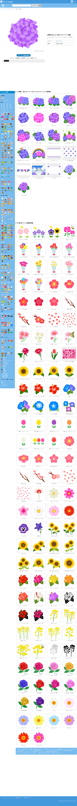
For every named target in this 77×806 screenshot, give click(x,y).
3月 (4, 104)
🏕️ (8, 304)
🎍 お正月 (3, 357)
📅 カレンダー (4, 110)
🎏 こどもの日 (4, 100)
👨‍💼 (2, 266)
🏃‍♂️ (8, 277)
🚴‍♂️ (11, 247)
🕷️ (5, 356)
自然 (7, 112)
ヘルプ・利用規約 (16, 797)
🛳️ (5, 251)
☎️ (5, 316)
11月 (11, 107)
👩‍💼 (5, 266)
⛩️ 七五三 (3, 372)
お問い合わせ (27, 797)
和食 (2, 197)
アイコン (3, 320)
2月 (10, 108)
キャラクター (4, 328)
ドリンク (3, 216)
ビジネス (3, 263)
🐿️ (5, 155)
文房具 (6, 270)
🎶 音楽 (3, 306)
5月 (10, 104)
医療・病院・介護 (5, 282)
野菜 (2, 223)
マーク (7, 320)
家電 (2, 313)
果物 (5, 223)
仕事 (7, 263)
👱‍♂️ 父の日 (3, 366)
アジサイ (60, 41)
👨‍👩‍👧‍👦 (2, 261)
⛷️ (2, 304)
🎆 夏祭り (3, 369)
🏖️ (11, 136)
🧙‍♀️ (11, 353)
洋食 (5, 197)
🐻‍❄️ (11, 148)
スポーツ (3, 294)
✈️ (11, 249)
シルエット (4, 383)
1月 (8, 108)
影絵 (11, 141)
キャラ (5, 141)
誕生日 (2, 339)
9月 (4, 107)
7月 (7, 105)
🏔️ (8, 136)
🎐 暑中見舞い (4, 375)
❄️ (8, 134)
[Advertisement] (60, 21)
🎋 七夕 (3, 368)
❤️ (5, 287)
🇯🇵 (8, 325)
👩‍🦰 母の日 (3, 365)
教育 (2, 270)
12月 (4, 108)
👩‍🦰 (11, 256)
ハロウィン (4, 351)
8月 (10, 105)
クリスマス (4, 345)
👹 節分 (3, 359)
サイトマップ (5, 797)
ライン (5, 380)
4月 (7, 104)
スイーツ (3, 207)
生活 (5, 254)
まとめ (73, 1)
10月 (7, 107)
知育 (10, 270)
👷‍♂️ (8, 266)
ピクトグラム (4, 385)
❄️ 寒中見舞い (4, 374)
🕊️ (11, 168)
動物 (2, 141)
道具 (9, 313)
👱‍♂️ (2, 258)
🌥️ (2, 134)
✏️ (11, 273)
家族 (2, 254)
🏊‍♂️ (11, 301)
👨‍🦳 (5, 258)
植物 (4, 112)
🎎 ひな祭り (4, 362)
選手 (7, 294)
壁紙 (2, 382)
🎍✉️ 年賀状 (4, 377)
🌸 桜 (2, 98)
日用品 (5, 313)
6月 (4, 105)
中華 (9, 197)
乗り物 (2, 242)
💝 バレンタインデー (6, 360)
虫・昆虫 (3, 186)
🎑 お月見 (3, 371)
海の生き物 (4, 175)
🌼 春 (2, 97)
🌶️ (11, 230)
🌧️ (5, 134)
